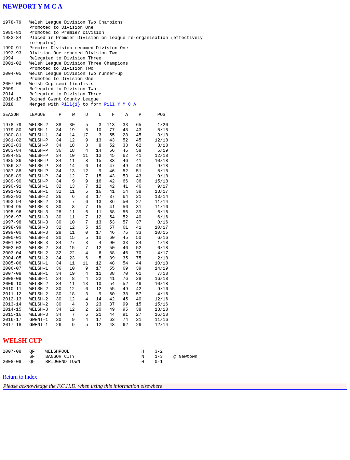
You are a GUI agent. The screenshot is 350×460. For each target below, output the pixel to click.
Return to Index (20, 444)
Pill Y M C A (120, 122)
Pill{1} (71, 122)
